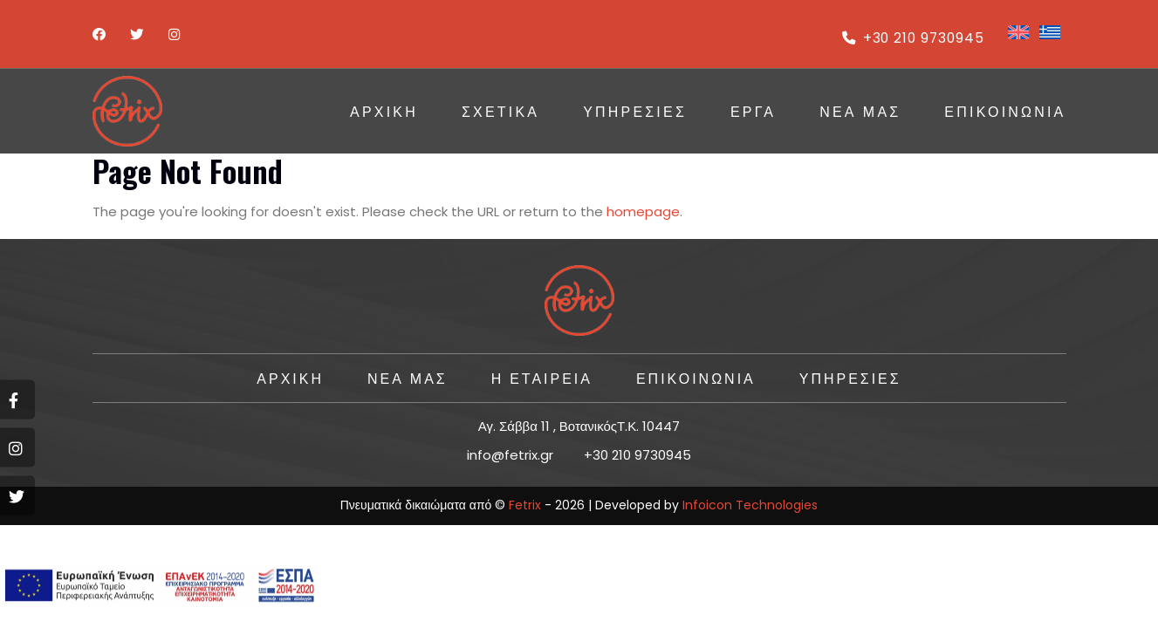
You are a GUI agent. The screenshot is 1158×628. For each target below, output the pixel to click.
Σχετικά (500, 110)
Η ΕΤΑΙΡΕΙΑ (541, 377)
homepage (643, 211)
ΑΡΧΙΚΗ (384, 110)
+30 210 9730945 (910, 38)
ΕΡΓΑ (753, 110)
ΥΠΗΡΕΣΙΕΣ (635, 110)
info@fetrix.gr (510, 455)
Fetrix (525, 505)
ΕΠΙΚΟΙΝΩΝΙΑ (1004, 110)
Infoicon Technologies (750, 505)
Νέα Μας (860, 110)
